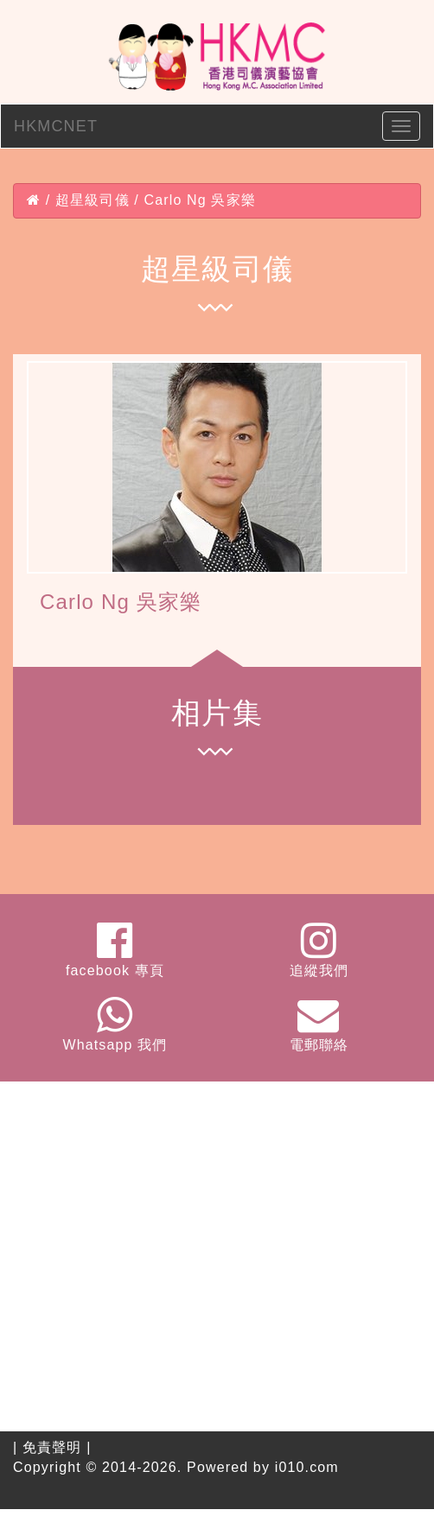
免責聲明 (52, 1447)
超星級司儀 (92, 200)
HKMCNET (56, 126)
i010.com (307, 1467)
